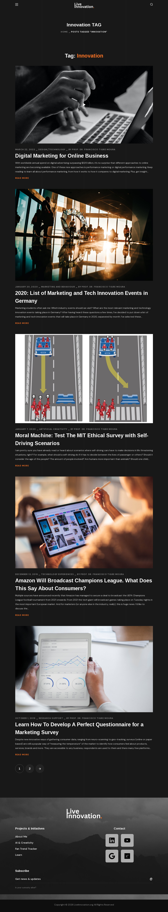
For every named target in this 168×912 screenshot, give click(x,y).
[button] (151, 4)
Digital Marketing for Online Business (61, 156)
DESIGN (42, 149)
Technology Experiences (57, 574)
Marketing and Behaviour (58, 286)
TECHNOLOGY (57, 149)
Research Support (51, 718)
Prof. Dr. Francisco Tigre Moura (93, 149)
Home (64, 31)
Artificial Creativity (53, 429)
